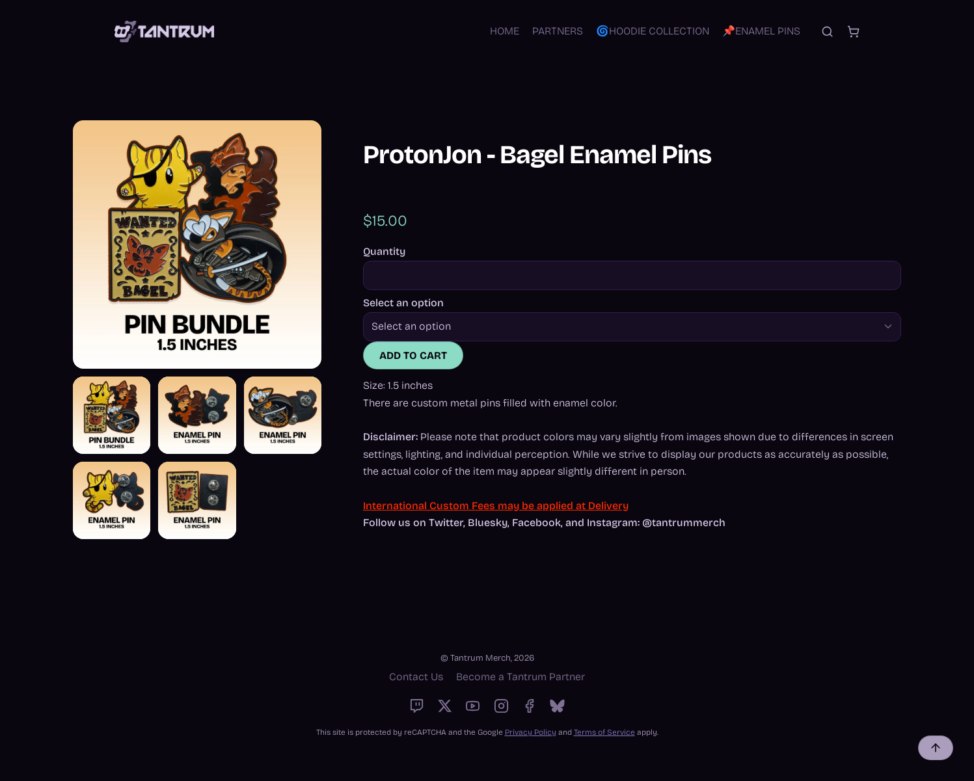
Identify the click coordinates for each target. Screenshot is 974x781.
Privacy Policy (530, 732)
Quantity (384, 251)
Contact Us (416, 676)
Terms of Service (604, 732)
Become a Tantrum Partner (520, 676)
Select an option (403, 303)
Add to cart (413, 355)
